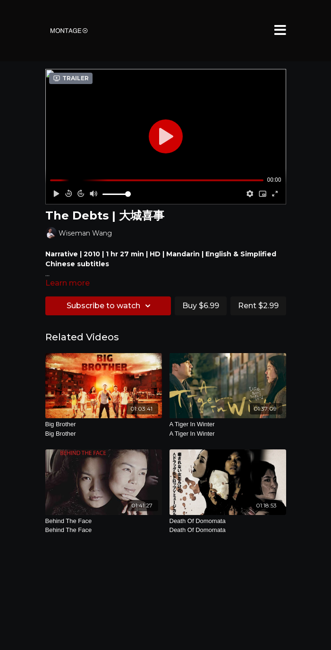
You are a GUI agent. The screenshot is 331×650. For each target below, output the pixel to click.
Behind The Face (103, 526)
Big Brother (103, 429)
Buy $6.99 (200, 305)
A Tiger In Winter (228, 429)
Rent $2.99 (258, 305)
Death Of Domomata (228, 526)
